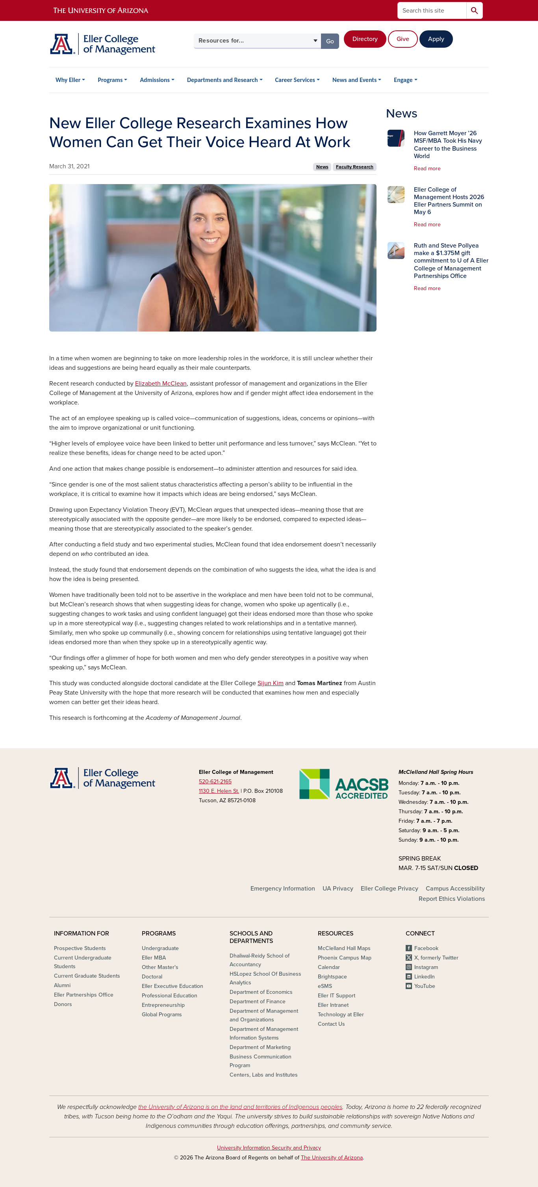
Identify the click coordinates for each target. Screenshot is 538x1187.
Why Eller (68, 80)
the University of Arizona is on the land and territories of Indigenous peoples (240, 1107)
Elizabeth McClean (161, 384)
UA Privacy (338, 889)
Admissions (155, 80)
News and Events (354, 80)
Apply (436, 39)
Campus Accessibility (455, 889)
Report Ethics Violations (452, 899)
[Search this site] (432, 10)
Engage (403, 80)
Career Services (295, 80)
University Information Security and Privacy (269, 1147)
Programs (110, 80)
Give (403, 39)
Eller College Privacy (389, 889)
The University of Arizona (332, 1157)
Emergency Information (282, 889)
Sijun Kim (271, 683)
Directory (365, 39)
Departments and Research (222, 80)
